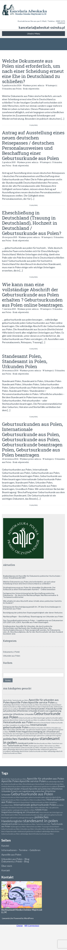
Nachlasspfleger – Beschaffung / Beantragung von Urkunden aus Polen (33, 616)
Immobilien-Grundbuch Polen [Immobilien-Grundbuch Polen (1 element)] (20, 725)
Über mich (6, 865)
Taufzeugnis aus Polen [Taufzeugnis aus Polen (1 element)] (36, 746)
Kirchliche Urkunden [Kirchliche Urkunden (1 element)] (36, 728)
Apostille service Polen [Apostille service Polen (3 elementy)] (41, 702)
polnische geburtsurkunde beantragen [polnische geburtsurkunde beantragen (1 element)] (23, 735)
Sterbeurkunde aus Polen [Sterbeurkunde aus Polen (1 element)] (43, 743)
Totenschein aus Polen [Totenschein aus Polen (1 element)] (52, 746)
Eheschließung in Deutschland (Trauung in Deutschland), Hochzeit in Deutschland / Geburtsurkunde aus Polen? (31, 223)
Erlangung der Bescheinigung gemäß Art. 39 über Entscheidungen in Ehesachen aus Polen (32, 608)
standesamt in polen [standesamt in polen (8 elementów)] (40, 820)
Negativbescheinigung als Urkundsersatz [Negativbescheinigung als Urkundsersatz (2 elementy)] (41, 731)
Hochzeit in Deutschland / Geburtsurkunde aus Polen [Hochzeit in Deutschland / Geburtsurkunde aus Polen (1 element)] (31, 802)
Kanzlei (5, 845)
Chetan (19, 925)
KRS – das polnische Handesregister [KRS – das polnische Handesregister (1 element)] (34, 729)
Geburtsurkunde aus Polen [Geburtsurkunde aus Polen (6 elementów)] (32, 794)
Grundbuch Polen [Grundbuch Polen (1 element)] (58, 720)
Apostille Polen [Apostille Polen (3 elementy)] (19, 702)
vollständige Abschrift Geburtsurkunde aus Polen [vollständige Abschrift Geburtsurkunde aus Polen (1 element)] (37, 834)
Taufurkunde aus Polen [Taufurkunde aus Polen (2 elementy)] (17, 745)
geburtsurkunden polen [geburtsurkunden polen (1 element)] (54, 718)
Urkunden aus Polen (12, 88)
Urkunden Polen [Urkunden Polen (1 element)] (40, 829)
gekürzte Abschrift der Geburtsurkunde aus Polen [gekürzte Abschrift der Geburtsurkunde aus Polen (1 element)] (20, 720)
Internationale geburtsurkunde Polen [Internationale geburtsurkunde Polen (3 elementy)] (25, 726)
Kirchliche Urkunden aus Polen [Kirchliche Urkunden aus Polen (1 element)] (19, 807)
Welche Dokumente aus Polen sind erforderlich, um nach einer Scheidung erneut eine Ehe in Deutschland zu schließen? (33, 71)
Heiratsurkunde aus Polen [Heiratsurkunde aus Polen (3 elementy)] (18, 722)
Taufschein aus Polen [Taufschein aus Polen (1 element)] (43, 824)
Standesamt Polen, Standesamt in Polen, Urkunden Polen (24, 361)
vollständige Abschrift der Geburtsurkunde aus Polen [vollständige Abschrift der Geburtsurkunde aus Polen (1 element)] (29, 751)
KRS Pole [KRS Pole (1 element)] (19, 729)
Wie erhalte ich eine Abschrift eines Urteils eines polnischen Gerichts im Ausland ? (32, 602)
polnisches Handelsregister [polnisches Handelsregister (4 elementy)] (21, 739)
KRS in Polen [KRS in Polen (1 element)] (11, 729)
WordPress (29, 918)
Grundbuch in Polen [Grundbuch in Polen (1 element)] (44, 720)
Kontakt (5, 870)
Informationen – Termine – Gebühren (20, 850)
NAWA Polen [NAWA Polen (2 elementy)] (15, 731)
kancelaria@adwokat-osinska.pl (42, 27)
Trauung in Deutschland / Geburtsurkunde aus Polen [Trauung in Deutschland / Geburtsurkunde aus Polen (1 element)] (21, 747)
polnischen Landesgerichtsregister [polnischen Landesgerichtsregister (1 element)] (49, 735)
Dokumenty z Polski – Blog (15, 861)
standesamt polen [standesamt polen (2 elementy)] (25, 743)
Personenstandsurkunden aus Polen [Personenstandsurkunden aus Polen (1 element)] (31, 815)
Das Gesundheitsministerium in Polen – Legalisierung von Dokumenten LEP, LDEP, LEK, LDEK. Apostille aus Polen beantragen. (33, 621)
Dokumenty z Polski (11, 652)
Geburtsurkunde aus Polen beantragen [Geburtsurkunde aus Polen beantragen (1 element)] (32, 718)
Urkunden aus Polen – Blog (15, 858)
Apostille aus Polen (11, 854)
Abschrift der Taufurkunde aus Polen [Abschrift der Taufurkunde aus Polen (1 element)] (15, 700)
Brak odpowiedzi (31, 88)
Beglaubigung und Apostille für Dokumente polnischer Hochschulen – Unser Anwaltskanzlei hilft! (32, 577)
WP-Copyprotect (31, 925)
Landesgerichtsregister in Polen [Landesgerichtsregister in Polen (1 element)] (24, 810)
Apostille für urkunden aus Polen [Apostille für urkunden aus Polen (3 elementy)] (45, 778)
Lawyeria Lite (8, 918)
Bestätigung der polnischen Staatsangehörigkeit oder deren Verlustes (33, 612)
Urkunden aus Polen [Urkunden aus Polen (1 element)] (47, 747)
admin (41, 85)
